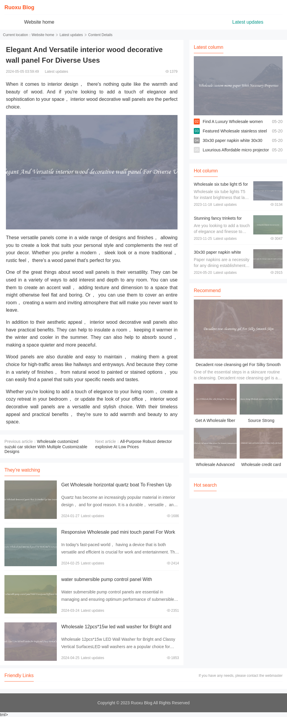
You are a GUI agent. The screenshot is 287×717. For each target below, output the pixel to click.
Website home (39, 22)
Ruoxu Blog (19, 7)
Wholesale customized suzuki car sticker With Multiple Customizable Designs (45, 446)
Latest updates (247, 22)
